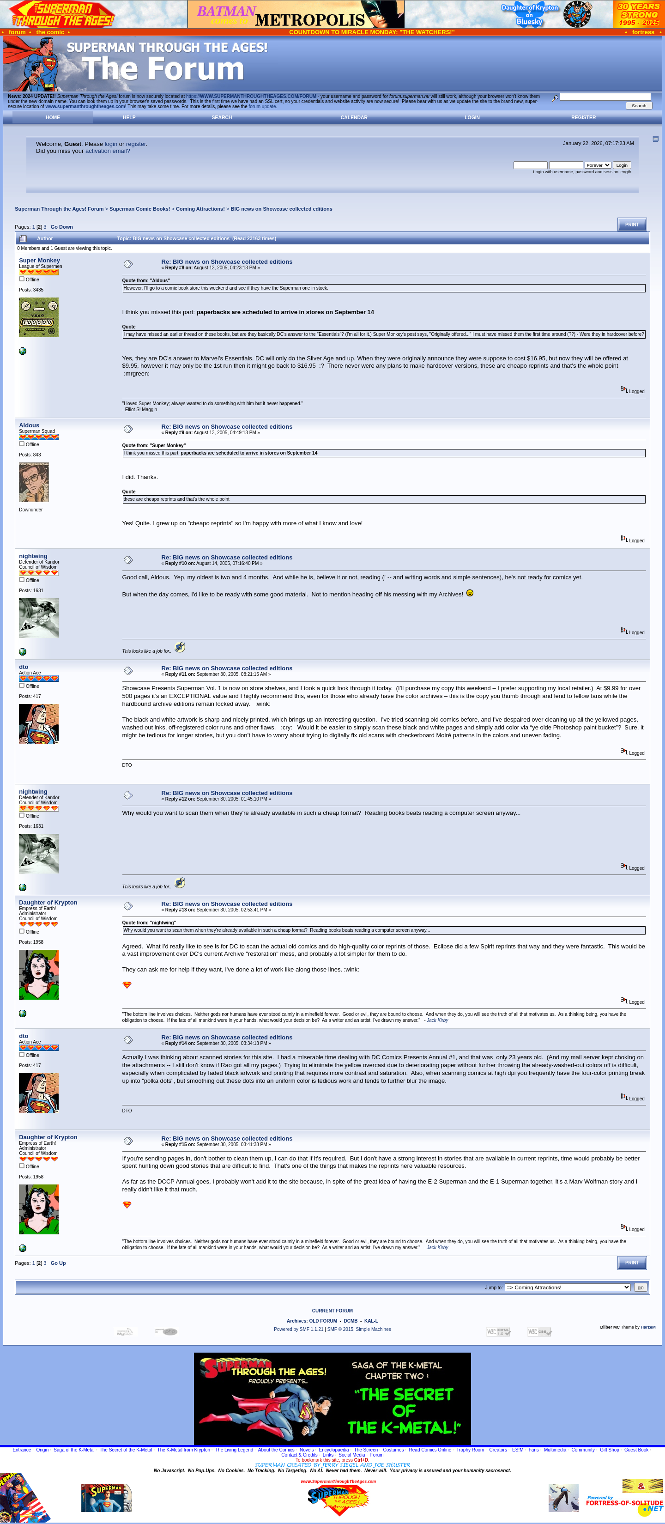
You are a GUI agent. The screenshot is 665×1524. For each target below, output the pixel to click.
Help (129, 117)
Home (53, 117)
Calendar (354, 117)
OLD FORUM (323, 1321)
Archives (296, 1321)
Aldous (29, 425)
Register (583, 117)
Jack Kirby (437, 1020)
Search (222, 117)
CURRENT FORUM (332, 1310)
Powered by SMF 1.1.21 (298, 1329)
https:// (251, 96)
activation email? (107, 150)
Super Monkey (39, 260)
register (136, 143)
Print (632, 224)
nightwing (33, 556)
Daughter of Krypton (48, 902)
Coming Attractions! (200, 209)
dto (23, 666)
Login (472, 117)
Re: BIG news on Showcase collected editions (227, 261)
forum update (262, 106)
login (111, 143)
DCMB (350, 1321)
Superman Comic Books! (139, 209)
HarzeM (648, 1327)
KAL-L (371, 1321)
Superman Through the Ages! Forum (59, 209)
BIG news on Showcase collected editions (281, 209)
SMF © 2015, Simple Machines (359, 1329)
